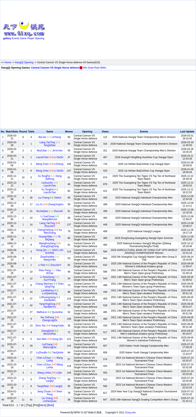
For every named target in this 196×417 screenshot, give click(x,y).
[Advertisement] (97, 30)
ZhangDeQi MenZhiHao (49, 332)
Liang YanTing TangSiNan (50, 144)
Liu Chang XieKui (49, 197)
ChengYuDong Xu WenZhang (49, 231)
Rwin (97, 67)
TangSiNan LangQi (49, 386)
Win (85, 67)
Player (30, 38)
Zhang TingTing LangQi (50, 379)
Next (43, 405)
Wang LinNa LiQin (49, 372)
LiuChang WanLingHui (49, 346)
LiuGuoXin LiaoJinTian (50, 184)
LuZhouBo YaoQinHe (49, 352)
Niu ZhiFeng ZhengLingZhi (50, 319)
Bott (50, 405)
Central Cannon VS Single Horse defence (55, 67)
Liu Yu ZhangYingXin (49, 204)
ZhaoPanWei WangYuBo (49, 258)
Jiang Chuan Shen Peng (49, 393)
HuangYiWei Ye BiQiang (49, 238)
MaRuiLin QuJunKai (50, 312)
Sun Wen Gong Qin (50, 339)
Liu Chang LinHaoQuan (50, 400)
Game (23, 38)
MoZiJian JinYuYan (50, 150)
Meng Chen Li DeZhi (49, 170)
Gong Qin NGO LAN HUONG (49, 251)
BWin (103, 67)
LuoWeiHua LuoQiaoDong (49, 292)
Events (15, 38)
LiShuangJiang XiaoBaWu (49, 299)
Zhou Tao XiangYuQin (49, 325)
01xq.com (130, 412)
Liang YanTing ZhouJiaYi (50, 224)
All (81, 67)
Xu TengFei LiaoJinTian (49, 191)
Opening (39, 38)
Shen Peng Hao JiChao (50, 272)
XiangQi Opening (24, 62)
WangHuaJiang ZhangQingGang (49, 245)
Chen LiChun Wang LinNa (50, 359)
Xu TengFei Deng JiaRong (49, 177)
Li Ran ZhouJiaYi (49, 265)
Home (7, 62)
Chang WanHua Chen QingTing (50, 285)
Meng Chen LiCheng (49, 164)
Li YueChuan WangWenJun (50, 218)
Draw (91, 67)
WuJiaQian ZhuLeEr (49, 211)
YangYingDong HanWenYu (49, 305)
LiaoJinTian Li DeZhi (49, 157)
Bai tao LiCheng (50, 137)
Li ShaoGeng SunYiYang (49, 278)
